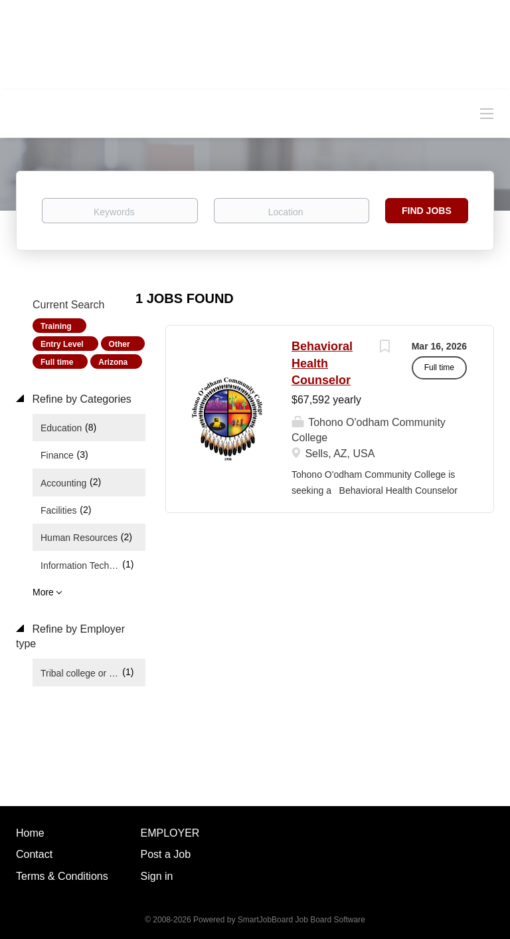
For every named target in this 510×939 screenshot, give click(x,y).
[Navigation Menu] (486, 113)
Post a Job (166, 854)
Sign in (157, 876)
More (43, 592)
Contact (34, 854)
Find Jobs (427, 210)
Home (30, 833)
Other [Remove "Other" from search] (119, 344)
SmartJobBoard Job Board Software (301, 919)
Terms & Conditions (62, 876)
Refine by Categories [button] (80, 399)
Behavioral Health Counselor (322, 363)
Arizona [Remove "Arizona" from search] (113, 362)
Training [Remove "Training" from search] (56, 326)
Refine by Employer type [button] (70, 636)
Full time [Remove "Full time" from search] (57, 362)
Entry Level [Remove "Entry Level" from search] (62, 344)
